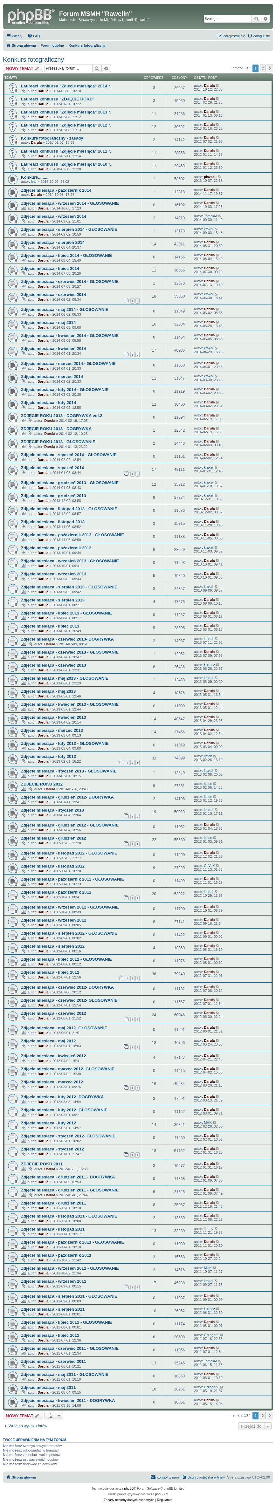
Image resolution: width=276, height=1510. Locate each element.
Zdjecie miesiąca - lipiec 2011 (50, 1335)
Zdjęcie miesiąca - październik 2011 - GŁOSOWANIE (72, 1242)
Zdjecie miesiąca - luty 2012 (48, 1123)
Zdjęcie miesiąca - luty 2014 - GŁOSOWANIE (65, 389)
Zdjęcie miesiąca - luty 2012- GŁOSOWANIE (64, 1110)
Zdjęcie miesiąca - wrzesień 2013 (53, 574)
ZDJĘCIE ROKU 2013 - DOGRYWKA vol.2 (61, 415)
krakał (208, 229)
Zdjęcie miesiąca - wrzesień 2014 (53, 216)
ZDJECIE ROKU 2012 (42, 784)
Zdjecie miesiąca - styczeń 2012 (52, 1149)
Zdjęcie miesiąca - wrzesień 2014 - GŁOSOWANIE (70, 203)
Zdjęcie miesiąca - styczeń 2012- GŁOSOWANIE (68, 1136)
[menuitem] (33, 36)
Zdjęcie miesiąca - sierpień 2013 (53, 600)
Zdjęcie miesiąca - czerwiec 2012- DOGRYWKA (67, 987)
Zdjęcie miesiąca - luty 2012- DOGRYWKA (62, 1097)
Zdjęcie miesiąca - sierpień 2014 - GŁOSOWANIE (69, 229)
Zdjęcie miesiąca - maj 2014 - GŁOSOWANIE (64, 309)
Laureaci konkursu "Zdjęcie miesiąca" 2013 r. (66, 112)
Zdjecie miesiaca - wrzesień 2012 (53, 920)
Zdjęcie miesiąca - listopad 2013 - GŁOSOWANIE (69, 508)
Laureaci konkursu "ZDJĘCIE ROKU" (58, 99)
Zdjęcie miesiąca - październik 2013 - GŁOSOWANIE (72, 534)
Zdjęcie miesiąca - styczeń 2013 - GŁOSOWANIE (69, 771)
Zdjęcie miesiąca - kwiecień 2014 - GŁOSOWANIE (70, 335)
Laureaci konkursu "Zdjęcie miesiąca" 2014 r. (66, 86)
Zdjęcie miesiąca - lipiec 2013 (50, 626)
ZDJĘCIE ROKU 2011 (42, 1164)
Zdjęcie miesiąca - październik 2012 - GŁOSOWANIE (72, 879)
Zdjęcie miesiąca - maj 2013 (48, 691)
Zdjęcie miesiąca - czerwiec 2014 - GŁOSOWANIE (70, 281)
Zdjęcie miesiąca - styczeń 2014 (52, 467)
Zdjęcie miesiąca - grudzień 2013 (53, 495)
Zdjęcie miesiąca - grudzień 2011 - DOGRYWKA (68, 1177)
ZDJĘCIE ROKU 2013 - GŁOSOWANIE (58, 441)
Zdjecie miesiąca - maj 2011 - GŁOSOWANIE (64, 1374)
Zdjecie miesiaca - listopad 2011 (53, 1229)
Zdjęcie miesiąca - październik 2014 (56, 190)
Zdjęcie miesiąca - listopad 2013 (53, 521)
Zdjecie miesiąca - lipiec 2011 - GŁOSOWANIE (66, 1322)
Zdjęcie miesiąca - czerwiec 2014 (53, 294)
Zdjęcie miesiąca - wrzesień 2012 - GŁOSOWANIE (70, 907)
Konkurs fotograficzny (33, 59)
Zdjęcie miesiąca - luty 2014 (48, 402)
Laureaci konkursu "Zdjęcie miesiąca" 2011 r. (66, 151)
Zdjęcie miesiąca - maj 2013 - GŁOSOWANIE (64, 678)
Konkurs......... (34, 177)
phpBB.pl (161, 1494)
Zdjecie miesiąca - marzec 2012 (52, 1082)
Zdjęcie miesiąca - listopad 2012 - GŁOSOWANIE (69, 853)
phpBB (129, 1488)
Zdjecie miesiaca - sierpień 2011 (53, 1309)
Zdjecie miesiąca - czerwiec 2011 (53, 1361)
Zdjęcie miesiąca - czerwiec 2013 (53, 665)
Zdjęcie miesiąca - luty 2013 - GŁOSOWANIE (65, 743)
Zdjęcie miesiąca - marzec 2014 (52, 376)
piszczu (210, 177)
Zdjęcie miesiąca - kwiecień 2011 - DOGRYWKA (68, 1400)
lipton (208, 756)
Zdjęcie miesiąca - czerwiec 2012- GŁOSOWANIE (69, 1000)
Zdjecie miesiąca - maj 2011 (48, 1387)
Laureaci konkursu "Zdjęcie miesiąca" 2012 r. (66, 125)
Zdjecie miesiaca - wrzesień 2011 (53, 1281)
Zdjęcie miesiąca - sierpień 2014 (53, 242)
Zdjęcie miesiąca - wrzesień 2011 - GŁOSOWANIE (70, 1268)
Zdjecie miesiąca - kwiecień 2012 (53, 1056)
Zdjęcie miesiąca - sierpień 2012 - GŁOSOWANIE (69, 933)
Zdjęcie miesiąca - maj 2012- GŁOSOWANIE (64, 1028)
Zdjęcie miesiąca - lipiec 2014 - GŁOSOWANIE (66, 255)
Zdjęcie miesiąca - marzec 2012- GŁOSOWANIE (67, 1069)
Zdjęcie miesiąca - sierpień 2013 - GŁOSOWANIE (69, 587)
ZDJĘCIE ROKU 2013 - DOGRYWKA (56, 428)
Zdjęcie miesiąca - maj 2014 (48, 322)
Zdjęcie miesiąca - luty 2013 (48, 756)
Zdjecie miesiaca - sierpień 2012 (53, 946)
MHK (207, 1122)
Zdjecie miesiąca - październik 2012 (56, 892)
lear (34, 181)
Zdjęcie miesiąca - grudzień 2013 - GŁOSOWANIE (70, 482)
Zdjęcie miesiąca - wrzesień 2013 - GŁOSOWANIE (70, 561)
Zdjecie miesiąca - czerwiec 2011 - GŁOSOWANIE (70, 1348)
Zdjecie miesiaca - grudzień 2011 (53, 1203)
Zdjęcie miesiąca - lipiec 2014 (50, 268)
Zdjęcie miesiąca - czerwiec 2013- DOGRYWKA (67, 639)
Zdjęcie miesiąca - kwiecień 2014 (53, 348)
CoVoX (209, 866)
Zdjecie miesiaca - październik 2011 (56, 1255)
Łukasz (209, 665)
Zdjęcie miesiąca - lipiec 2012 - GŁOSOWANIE (66, 959)
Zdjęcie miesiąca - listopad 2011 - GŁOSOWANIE (69, 1216)
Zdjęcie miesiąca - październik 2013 (56, 548)
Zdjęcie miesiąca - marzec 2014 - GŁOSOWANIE (68, 363)
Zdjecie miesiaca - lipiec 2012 (50, 972)
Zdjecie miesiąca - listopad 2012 (53, 866)
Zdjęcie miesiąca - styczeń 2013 (52, 810)
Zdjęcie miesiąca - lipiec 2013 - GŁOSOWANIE (66, 613)
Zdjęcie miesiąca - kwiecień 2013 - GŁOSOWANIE (70, 704)
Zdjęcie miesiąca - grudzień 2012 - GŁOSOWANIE (70, 825)
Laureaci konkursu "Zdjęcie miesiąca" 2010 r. (66, 164)
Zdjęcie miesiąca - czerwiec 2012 (53, 1013)
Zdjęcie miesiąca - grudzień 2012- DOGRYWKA (67, 797)
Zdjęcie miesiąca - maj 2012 (48, 1041)
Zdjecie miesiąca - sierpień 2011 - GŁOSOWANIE (69, 1296)
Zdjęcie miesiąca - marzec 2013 (52, 730)
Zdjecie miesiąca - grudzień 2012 (53, 838)
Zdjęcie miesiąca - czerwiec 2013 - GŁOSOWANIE (70, 652)
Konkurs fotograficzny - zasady (52, 138)
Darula (43, 91)
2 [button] (263, 68)
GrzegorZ (211, 1335)
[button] (270, 68)
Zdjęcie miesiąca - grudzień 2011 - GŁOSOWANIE (70, 1190)
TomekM (210, 216)
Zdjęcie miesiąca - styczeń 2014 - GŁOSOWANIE (69, 454)
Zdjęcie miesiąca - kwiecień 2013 (53, 717)
